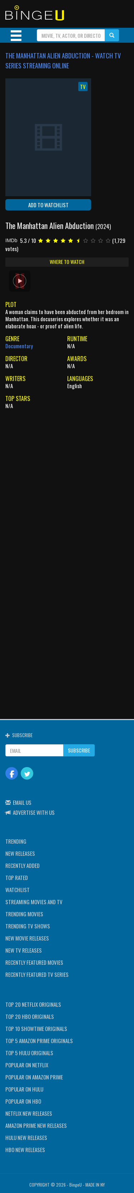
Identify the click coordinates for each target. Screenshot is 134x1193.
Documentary (19, 346)
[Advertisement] (67, 481)
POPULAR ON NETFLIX (26, 1065)
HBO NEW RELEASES (25, 1149)
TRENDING (15, 841)
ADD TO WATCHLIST (48, 205)
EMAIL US (22, 802)
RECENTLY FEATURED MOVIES (34, 962)
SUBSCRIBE (79, 750)
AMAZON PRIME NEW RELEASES (36, 1125)
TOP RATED (16, 877)
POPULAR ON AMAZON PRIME (34, 1077)
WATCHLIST (17, 890)
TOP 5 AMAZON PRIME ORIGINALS (39, 1040)
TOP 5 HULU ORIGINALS (29, 1053)
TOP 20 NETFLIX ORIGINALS (33, 1004)
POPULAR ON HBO (23, 1101)
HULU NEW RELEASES (26, 1137)
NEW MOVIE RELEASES (27, 938)
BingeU (75, 1185)
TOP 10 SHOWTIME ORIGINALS (36, 1028)
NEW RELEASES (20, 853)
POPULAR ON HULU (24, 1089)
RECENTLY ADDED (22, 865)
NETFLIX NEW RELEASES (28, 1113)
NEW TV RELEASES (23, 950)
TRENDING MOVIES (24, 914)
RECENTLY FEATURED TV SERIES (37, 974)
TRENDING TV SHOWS (27, 926)
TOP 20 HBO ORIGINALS (29, 1016)
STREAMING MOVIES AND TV (34, 902)
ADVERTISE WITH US (34, 812)
